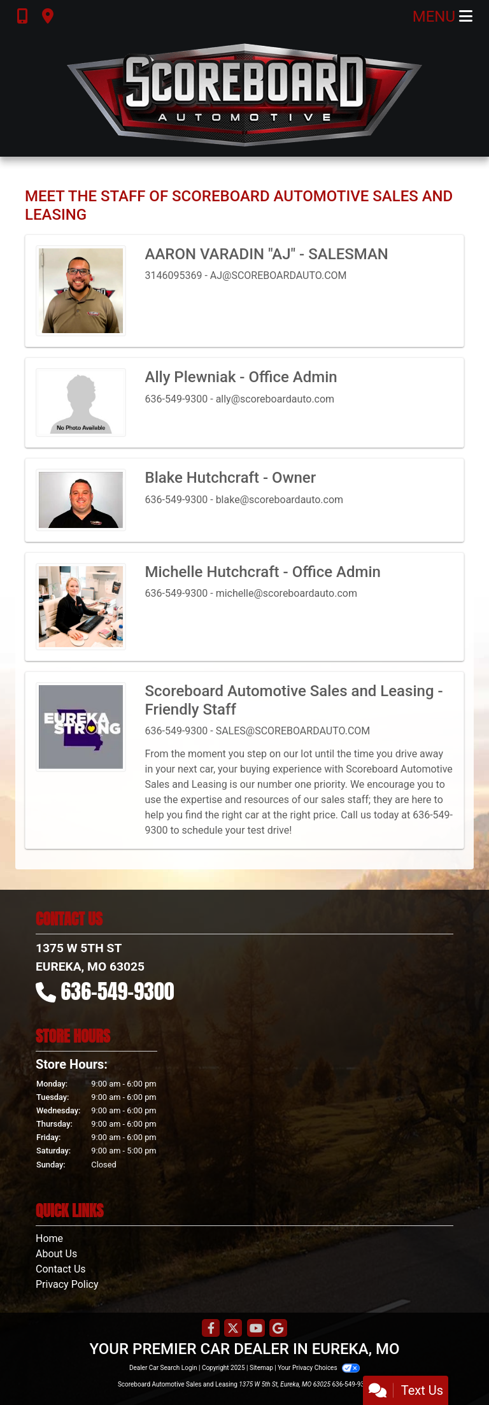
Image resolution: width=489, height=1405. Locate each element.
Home (49, 1238)
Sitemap (261, 1367)
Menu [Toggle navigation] (442, 16)
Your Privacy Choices (319, 1367)
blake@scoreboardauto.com (279, 500)
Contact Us (61, 1269)
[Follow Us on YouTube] (256, 1329)
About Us (56, 1254)
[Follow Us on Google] (278, 1329)
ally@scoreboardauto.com (275, 399)
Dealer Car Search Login (163, 1367)
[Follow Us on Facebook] (211, 1329)
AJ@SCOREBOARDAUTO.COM (278, 275)
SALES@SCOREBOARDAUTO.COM (293, 731)
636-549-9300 (117, 991)
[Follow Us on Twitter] (233, 1329)
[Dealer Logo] (244, 94)
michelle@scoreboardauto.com (286, 593)
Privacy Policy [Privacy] (67, 1284)
